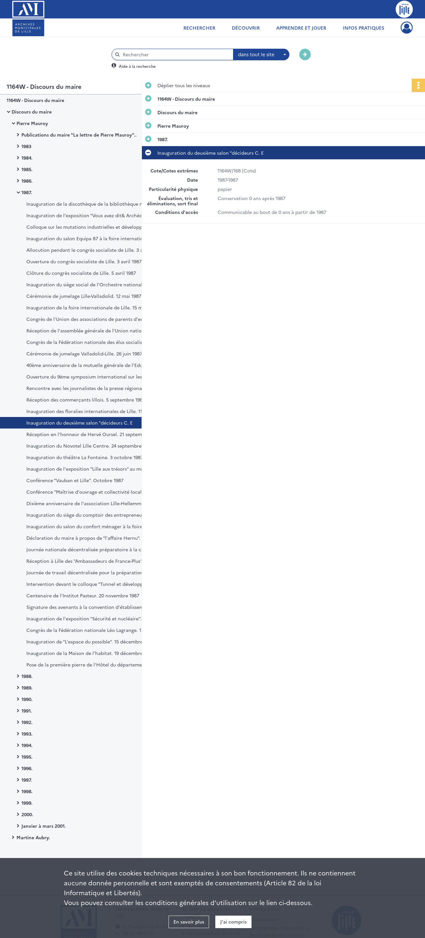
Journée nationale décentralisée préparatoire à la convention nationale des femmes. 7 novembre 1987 (92, 549)
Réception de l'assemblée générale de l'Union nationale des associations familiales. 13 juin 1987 (92, 330)
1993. (27, 733)
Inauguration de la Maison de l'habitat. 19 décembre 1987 (90, 653)
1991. (26, 710)
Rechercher (199, 27)
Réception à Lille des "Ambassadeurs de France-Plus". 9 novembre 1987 (92, 561)
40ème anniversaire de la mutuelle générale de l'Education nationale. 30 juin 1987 (92, 365)
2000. (27, 814)
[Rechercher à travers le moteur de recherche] (176, 54)
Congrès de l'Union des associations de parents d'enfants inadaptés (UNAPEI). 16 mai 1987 (92, 319)
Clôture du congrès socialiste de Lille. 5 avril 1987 (81, 273)
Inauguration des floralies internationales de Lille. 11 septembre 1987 (92, 411)
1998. (27, 791)
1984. (27, 157)
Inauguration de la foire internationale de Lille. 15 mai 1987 (92, 307)
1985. (27, 169)
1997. (26, 779)
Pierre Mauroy (32, 123)
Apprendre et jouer (301, 27)
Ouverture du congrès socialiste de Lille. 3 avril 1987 (84, 261)
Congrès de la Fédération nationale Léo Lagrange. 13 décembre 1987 (92, 630)
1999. (27, 802)
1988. (27, 676)
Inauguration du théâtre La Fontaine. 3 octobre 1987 (84, 457)
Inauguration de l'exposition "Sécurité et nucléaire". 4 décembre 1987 (92, 618)
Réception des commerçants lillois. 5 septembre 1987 (85, 399)
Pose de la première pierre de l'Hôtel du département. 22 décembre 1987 (92, 664)
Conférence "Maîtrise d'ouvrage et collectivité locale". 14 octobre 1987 (92, 491)
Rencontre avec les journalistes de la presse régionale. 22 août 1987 (92, 388)
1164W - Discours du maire (35, 100)
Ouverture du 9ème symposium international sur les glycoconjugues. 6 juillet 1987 (92, 376)
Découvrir (246, 27)
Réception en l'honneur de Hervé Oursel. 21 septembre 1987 (92, 434)
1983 (26, 146)
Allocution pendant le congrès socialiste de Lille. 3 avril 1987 (92, 250)
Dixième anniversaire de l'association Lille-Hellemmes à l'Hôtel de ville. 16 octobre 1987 (92, 503)
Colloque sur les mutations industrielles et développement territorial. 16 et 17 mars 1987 (92, 226)
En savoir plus (188, 921)
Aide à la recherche (137, 66)
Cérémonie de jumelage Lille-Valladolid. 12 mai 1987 (83, 296)
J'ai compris (233, 921)
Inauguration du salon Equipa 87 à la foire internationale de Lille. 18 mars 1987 (92, 238)
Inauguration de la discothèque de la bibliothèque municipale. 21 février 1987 (92, 203)
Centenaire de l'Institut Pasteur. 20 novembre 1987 (82, 595)
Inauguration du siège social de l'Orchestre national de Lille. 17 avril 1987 (92, 284)
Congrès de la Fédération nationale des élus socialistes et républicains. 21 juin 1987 (92, 342)
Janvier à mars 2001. (43, 825)
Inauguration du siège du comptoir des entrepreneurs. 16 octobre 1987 (92, 514)
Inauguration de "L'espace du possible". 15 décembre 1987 (90, 641)
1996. (27, 768)
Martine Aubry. (33, 837)
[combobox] (261, 55)
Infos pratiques (363, 27)
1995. (27, 756)
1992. (27, 722)
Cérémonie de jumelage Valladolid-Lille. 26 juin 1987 (84, 353)
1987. (26, 192)
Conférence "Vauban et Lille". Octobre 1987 (74, 480)
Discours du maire (32, 111)
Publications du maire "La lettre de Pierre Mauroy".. (79, 134)
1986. (27, 180)
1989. (27, 687)
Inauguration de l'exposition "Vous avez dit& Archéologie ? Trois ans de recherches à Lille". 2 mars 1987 (92, 215)
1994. (27, 745)
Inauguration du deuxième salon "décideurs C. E (79, 422)
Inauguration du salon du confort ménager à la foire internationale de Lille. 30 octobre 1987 (92, 526)
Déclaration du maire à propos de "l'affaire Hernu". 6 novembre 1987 (92, 537)
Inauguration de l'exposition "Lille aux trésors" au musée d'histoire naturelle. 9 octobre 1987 (92, 468)
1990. (27, 699)
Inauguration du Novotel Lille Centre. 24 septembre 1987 (89, 445)
